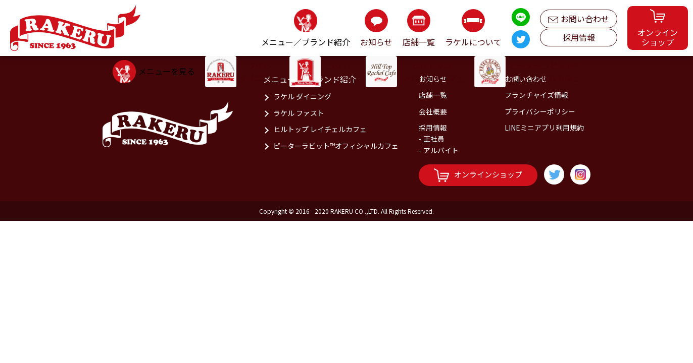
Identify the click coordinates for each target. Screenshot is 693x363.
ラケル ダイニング (302, 96)
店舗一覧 (433, 95)
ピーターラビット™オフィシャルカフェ (336, 146)
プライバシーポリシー (540, 111)
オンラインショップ (478, 175)
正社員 (433, 139)
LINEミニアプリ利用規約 (544, 128)
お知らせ (433, 79)
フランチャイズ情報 (536, 95)
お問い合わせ (578, 16)
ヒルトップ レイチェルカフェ (320, 129)
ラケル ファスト (298, 113)
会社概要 (433, 111)
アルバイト (441, 150)
